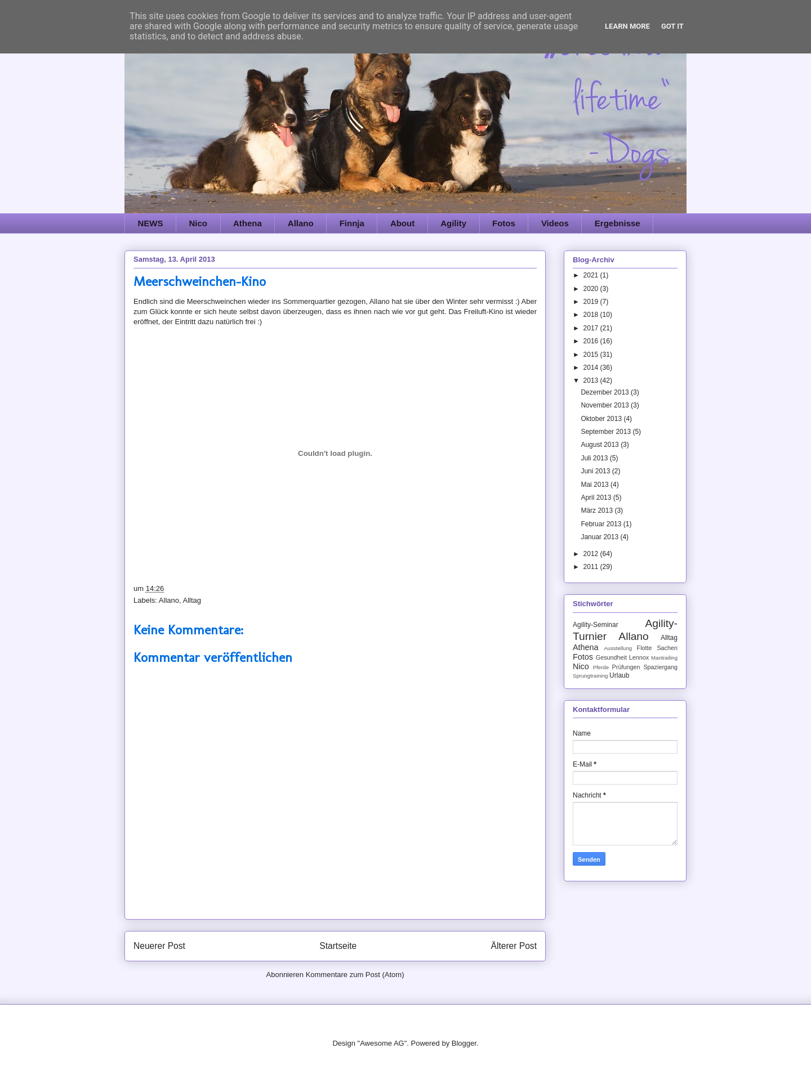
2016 (591, 341)
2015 (591, 355)
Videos (555, 223)
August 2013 (601, 445)
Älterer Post (514, 946)
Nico (198, 223)
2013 (591, 380)
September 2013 (606, 432)
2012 (591, 554)
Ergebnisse (617, 223)
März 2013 (597, 510)
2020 (591, 289)
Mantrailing (664, 658)
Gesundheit (611, 657)
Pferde (601, 667)
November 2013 (606, 405)
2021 (591, 275)
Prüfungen (626, 667)
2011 (591, 567)
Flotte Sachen (657, 647)
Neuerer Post (159, 946)
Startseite (338, 946)
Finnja (352, 223)
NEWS (150, 223)
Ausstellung (618, 648)
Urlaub (619, 675)
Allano (301, 223)
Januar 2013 (600, 537)
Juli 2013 (595, 458)
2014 (591, 367)
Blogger (464, 1043)
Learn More (627, 26)
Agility (453, 223)
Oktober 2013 (602, 419)
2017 (591, 328)
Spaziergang (660, 667)
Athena (247, 223)
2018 (591, 315)
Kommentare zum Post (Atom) (355, 974)
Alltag (191, 600)
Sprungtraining (590, 676)
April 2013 (597, 497)
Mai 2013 (596, 485)
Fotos (503, 223)
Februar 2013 (602, 524)
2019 (591, 302)
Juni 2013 (596, 471)
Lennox (639, 657)
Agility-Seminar (595, 625)
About (402, 223)
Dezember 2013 (606, 392)
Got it (672, 26)
